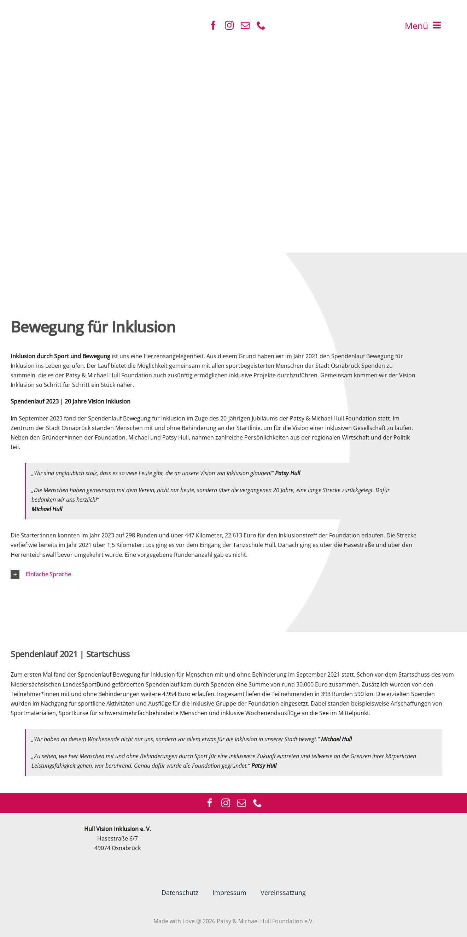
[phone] (261, 25)
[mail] (245, 25)
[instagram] (229, 25)
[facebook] (213, 25)
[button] (225, 575)
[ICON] (36, 9)
